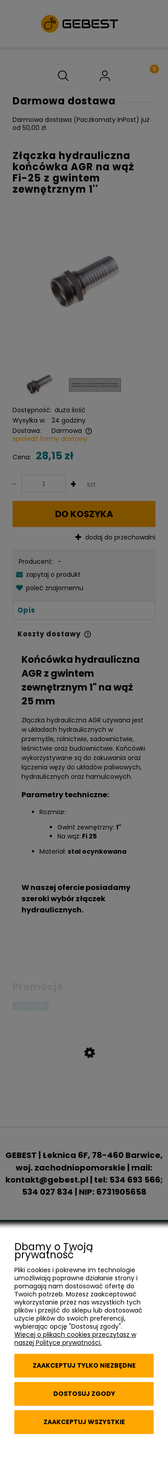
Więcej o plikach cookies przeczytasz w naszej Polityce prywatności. (75, 1338)
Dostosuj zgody (84, 1393)
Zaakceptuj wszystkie (84, 1421)
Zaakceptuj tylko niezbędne (84, 1365)
